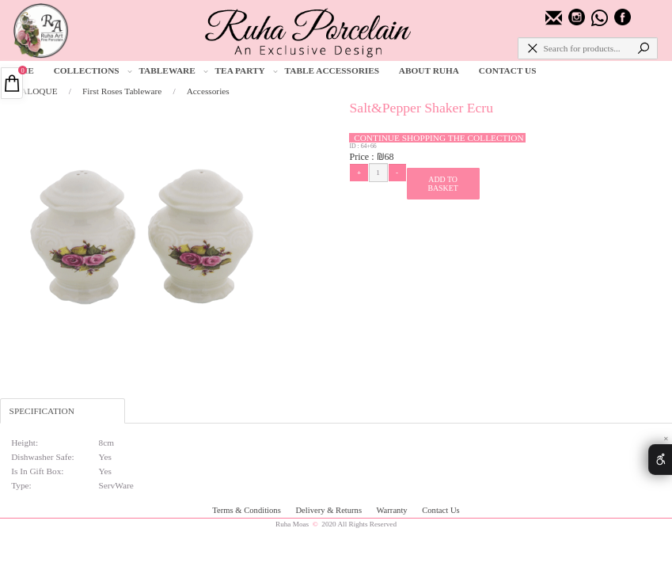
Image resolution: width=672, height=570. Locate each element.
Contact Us (440, 510)
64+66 (369, 146)
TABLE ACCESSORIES (332, 70)
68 (389, 156)
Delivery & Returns (329, 510)
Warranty (392, 510)
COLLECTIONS (93, 71)
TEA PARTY (246, 71)
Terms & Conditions (247, 510)
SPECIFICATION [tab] (41, 411)
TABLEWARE (173, 71)
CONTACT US (508, 70)
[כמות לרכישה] (378, 172)
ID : (354, 146)
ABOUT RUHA (429, 70)
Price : (362, 156)
